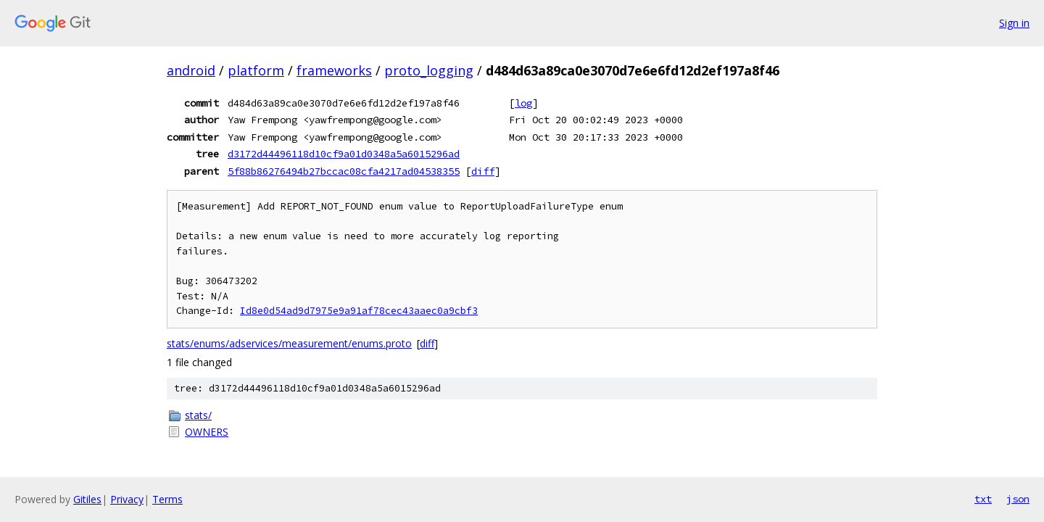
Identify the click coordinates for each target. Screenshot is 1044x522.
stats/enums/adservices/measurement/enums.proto (289, 343)
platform (256, 70)
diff (482, 171)
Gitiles (87, 499)
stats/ (198, 415)
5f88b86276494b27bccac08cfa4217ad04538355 (344, 171)
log (523, 102)
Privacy (127, 499)
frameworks (334, 70)
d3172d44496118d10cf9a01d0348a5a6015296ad (344, 153)
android (191, 70)
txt (983, 498)
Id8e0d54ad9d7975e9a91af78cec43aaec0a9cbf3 (359, 310)
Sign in (1014, 23)
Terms (167, 499)
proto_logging (428, 70)
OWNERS (206, 432)
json (1018, 498)
